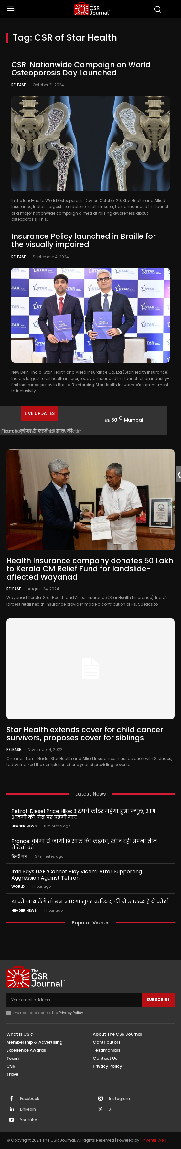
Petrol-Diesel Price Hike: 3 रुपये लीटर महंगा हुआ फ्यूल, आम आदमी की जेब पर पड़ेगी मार (83, 814)
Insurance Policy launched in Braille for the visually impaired (83, 240)
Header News (24, 826)
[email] (74, 1000)
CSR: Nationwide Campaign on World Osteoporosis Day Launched (81, 68)
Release (18, 85)
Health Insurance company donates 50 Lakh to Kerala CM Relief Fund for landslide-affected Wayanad (89, 568)
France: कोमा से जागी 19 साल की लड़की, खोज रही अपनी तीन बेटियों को (84, 844)
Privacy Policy (71, 1012)
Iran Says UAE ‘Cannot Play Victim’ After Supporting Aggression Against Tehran (76, 874)
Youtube (28, 1120)
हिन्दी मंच (19, 856)
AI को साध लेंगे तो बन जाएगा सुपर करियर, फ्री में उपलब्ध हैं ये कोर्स (89, 901)
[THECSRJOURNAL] (92, 8)
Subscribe (158, 999)
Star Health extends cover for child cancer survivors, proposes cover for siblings (84, 733)
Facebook (29, 1098)
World (18, 886)
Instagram (119, 1098)
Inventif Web (154, 1140)
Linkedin (28, 1109)
